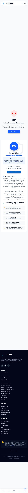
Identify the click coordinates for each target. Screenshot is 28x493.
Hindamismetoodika (4, 425)
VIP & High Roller (4, 414)
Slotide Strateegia (4, 379)
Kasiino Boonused (4, 406)
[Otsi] (22, 3)
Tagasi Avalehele (14, 131)
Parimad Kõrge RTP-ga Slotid (6, 387)
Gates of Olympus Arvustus (6, 383)
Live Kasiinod (3, 399)
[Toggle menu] (25, 3)
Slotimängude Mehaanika (5, 377)
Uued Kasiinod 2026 (4, 395)
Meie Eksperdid (16, 458)
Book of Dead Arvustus (5, 381)
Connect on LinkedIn (14, 172)
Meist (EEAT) (3, 423)
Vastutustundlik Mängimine (6, 429)
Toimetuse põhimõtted (5, 421)
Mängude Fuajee (4, 374)
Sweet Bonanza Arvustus (5, 385)
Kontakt (2, 427)
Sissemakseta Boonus (5, 410)
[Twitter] (2, 365)
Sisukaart (10, 458)
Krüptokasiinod (4, 397)
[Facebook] (5, 365)
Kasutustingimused (4, 433)
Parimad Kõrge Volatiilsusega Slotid (7, 389)
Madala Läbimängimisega (6, 412)
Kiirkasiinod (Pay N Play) (5, 393)
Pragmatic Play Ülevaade (5, 391)
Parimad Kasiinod (4, 372)
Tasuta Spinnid (3, 408)
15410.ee (12, 445)
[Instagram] (8, 365)
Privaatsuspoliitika (4, 431)
